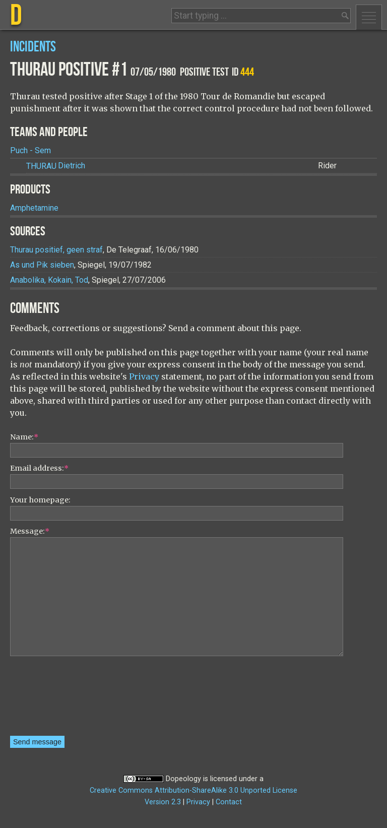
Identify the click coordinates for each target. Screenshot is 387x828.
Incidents (33, 47)
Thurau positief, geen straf (56, 249)
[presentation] (51, 699)
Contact (229, 802)
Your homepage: (40, 499)
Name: (24, 436)
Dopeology (183, 779)
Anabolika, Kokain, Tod (49, 280)
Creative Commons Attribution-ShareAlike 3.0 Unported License (193, 790)
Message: (29, 531)
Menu (369, 17)
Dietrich (55, 166)
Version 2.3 (163, 802)
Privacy (144, 376)
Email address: (39, 468)
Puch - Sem (30, 150)
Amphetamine (34, 208)
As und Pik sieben (42, 265)
